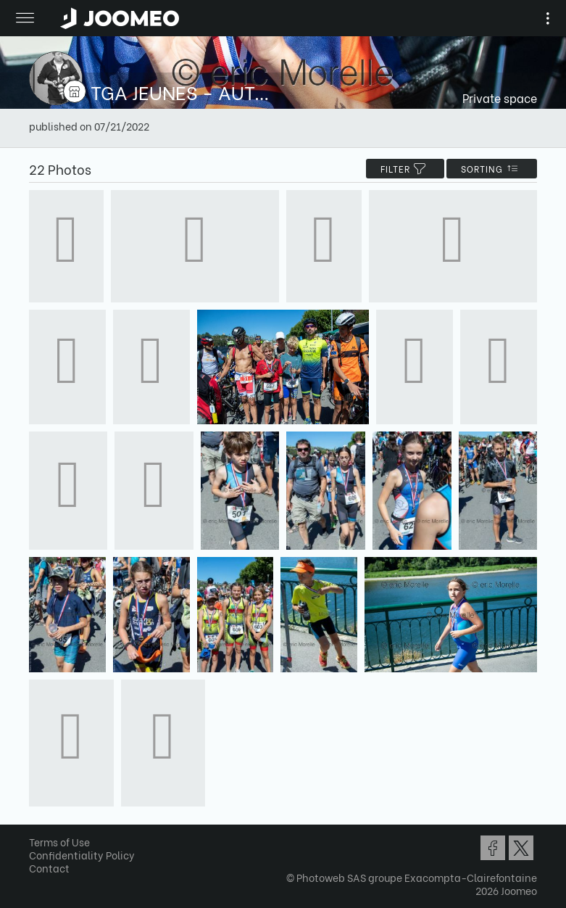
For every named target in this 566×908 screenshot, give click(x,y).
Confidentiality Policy (82, 854)
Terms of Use (59, 841)
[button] (38, 833)
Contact (49, 867)
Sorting (492, 168)
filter (405, 168)
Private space (499, 97)
